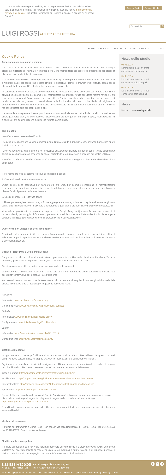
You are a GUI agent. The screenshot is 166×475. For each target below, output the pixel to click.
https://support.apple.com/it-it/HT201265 (36, 389)
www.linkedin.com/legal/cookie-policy (33, 316)
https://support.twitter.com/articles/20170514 (36, 333)
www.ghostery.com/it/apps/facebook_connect (41, 305)
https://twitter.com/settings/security (35, 339)
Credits (115, 472)
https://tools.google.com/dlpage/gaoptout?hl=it (25, 401)
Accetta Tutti (133, 8)
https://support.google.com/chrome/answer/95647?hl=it (47, 373)
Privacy (106, 472)
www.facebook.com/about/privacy (31, 300)
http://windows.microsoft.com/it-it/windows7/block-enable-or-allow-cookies (57, 384)
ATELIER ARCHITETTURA (57, 34)
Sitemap (97, 472)
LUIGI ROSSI (20, 33)
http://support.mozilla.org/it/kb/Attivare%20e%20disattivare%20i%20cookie (55, 378)
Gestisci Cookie (152, 8)
